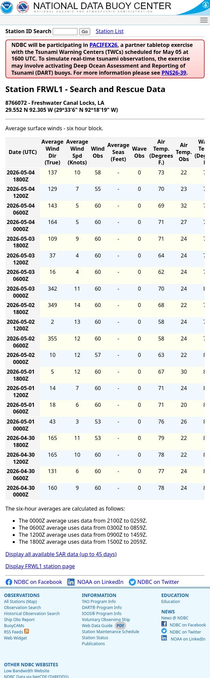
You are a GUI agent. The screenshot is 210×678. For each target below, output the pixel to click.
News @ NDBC (175, 618)
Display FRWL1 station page (40, 566)
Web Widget (15, 638)
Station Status (95, 638)
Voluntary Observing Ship (106, 619)
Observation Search (22, 607)
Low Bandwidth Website (26, 671)
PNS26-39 (174, 72)
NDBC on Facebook (33, 582)
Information (99, 595)
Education (175, 595)
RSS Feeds (16, 632)
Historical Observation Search (32, 613)
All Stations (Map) (20, 601)
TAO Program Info (99, 601)
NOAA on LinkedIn (95, 582)
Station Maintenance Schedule (110, 631)
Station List (109, 31)
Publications (93, 644)
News (168, 611)
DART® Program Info (102, 607)
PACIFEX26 (103, 45)
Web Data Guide (97, 625)
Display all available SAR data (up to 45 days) (61, 554)
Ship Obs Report (19, 619)
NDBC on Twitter (154, 582)
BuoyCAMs (14, 625)
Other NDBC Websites (31, 664)
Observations (22, 595)
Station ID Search (28, 31)
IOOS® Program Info (101, 613)
